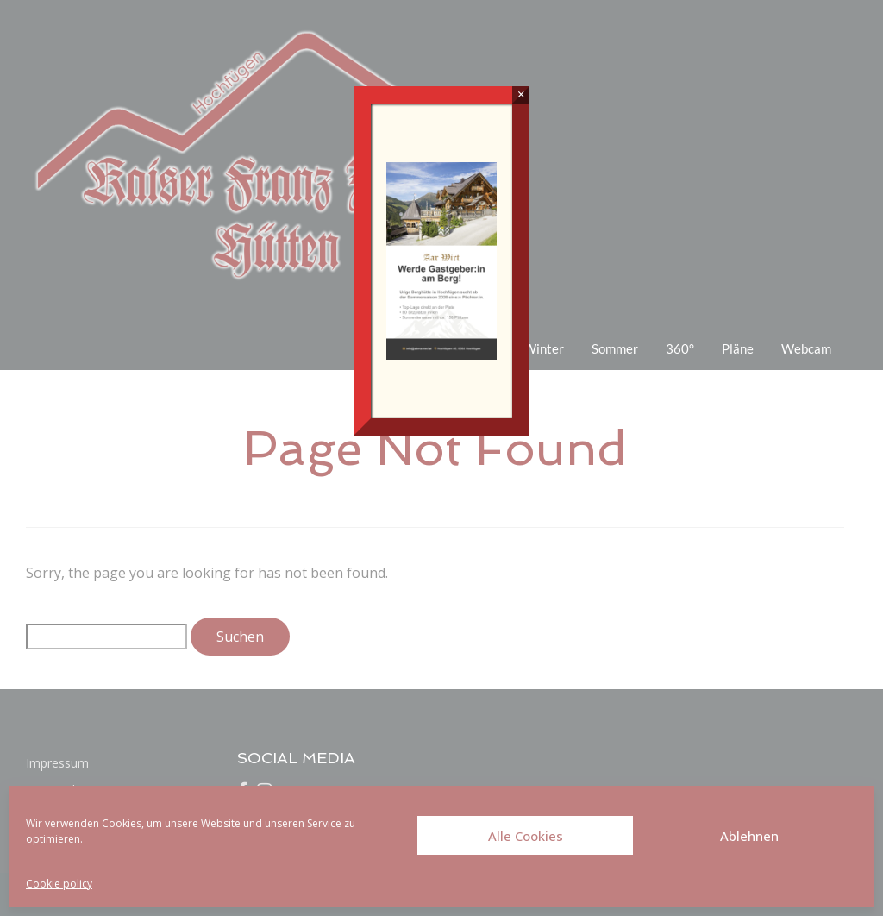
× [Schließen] (521, 94)
